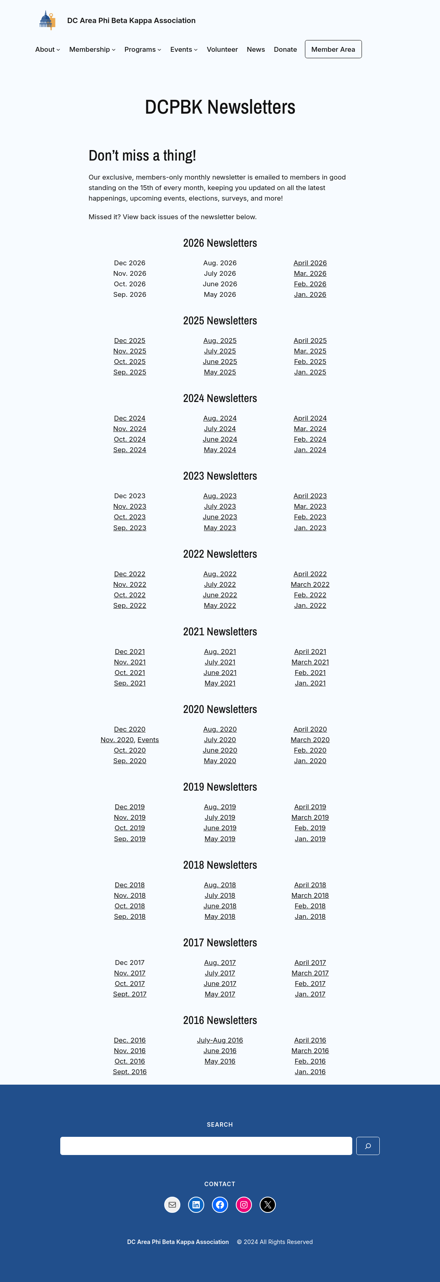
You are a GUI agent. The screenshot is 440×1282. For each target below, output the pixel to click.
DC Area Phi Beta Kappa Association (131, 20)
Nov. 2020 (117, 740)
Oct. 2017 (130, 983)
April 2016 (310, 1040)
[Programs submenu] (159, 49)
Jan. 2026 (310, 294)
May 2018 (220, 916)
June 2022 (220, 595)
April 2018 (310, 885)
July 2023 (220, 506)
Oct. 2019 (129, 828)
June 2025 (220, 362)
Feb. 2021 (310, 673)
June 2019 (220, 828)
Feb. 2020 (310, 750)
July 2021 (220, 662)
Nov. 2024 (129, 429)
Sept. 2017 (129, 994)
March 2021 (310, 662)
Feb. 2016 (310, 1061)
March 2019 (310, 817)
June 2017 (219, 983)
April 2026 (310, 263)
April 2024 (310, 418)
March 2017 (310, 973)
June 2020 (220, 750)
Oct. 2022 (130, 595)
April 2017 (310, 962)
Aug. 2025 (220, 340)
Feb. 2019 (310, 828)
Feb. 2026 (310, 284)
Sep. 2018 (130, 916)
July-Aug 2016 (220, 1040)
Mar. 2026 (310, 273)
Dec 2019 (130, 807)
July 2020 (220, 740)
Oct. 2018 (129, 906)
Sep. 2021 (130, 683)
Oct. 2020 (130, 750)
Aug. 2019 (220, 807)
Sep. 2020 (129, 761)
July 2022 (220, 584)
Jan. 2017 (310, 994)
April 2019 (310, 807)
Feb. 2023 (310, 517)
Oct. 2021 (129, 673)
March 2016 (310, 1051)
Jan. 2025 (310, 372)
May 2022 (220, 605)
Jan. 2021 (310, 683)
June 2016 (220, 1051)
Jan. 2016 (310, 1072)
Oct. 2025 (130, 362)
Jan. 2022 (310, 605)
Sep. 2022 (129, 605)
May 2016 (220, 1061)
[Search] (368, 1146)
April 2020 (310, 729)
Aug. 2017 (220, 962)
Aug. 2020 (220, 729)
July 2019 (220, 817)
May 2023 (220, 528)
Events (148, 740)
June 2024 (220, 439)
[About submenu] (58, 49)
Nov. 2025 (129, 351)
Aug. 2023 (220, 496)
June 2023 (220, 517)
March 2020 (310, 740)
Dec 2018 (130, 885)
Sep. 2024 (129, 450)
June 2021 (220, 673)
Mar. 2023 (310, 506)
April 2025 (310, 340)
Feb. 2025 (310, 362)
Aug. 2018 (220, 885)
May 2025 (220, 372)
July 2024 (220, 429)
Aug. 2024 (220, 418)
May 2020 (220, 761)
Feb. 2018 (310, 906)
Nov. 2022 (129, 584)
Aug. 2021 (220, 651)
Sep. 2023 (129, 528)
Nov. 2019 (130, 817)
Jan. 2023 (310, 528)
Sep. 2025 (129, 372)
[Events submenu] (196, 49)
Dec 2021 (130, 651)
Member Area (333, 49)
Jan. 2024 (310, 450)
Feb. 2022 (310, 595)
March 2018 (310, 895)
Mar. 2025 (310, 351)
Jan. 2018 (310, 916)
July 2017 (220, 973)
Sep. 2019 (130, 839)
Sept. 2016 (130, 1072)
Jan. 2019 (310, 839)
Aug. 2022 (220, 574)
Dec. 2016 (130, 1040)
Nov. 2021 (130, 662)
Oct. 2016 (129, 1061)
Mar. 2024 (310, 429)
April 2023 (310, 496)
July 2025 (220, 351)
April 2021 (310, 651)
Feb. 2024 (310, 439)
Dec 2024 (130, 418)
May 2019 (220, 839)
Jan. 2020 (310, 761)
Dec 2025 (129, 340)
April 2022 (310, 574)
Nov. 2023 (129, 506)
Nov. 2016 (130, 1051)
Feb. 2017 (310, 983)
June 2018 (220, 906)
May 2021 (220, 683)
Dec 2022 (130, 574)
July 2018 (220, 895)
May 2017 (220, 994)
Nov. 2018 (130, 895)
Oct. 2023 (130, 517)
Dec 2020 (130, 729)
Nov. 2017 (130, 973)
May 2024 (220, 450)
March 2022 (310, 584)
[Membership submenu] (114, 49)
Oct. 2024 (130, 439)
